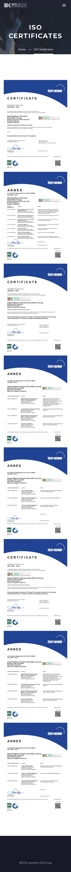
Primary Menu (64, 5)
